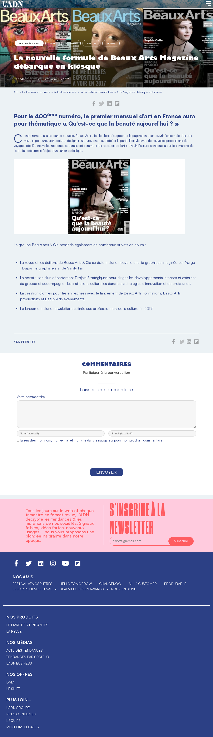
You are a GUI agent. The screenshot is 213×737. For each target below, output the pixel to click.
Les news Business (38, 92)
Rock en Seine (123, 589)
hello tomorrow (76, 584)
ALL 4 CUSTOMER (143, 584)
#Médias (91, 43)
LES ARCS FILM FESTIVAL (32, 589)
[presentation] (106, 460)
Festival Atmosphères (32, 584)
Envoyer (106, 476)
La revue (14, 631)
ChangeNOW (110, 584)
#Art (52, 43)
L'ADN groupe (18, 708)
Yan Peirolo (30, 79)
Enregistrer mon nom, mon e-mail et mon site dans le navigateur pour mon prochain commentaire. (91, 444)
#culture (71, 43)
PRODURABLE (175, 584)
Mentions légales (22, 727)
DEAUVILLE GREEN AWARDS (81, 589)
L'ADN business (19, 663)
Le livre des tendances (27, 625)
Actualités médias (29, 43)
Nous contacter (21, 714)
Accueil (18, 92)
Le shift (13, 689)
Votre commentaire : (31, 397)
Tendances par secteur (27, 657)
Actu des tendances (24, 650)
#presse (111, 43)
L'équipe (13, 720)
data (10, 682)
